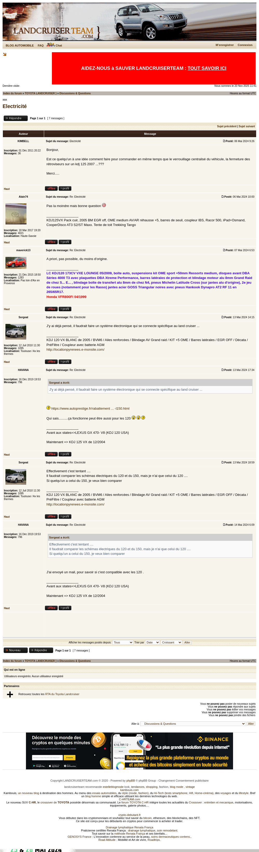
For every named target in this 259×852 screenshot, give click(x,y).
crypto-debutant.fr (129, 814)
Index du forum (12, 93)
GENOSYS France (79, 836)
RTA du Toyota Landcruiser (62, 694)
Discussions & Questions (75, 93)
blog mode (176, 786)
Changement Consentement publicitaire (184, 780)
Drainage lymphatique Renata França (129, 827)
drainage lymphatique (141, 830)
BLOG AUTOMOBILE (20, 45)
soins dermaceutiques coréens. (170, 836)
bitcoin (148, 818)
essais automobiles (104, 793)
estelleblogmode (113, 786)
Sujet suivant (247, 126)
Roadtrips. (154, 839)
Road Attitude (106, 839)
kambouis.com (129, 789)
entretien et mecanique (218, 802)
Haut (7, 189)
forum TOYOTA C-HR (135, 802)
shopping (152, 786)
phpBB (130, 780)
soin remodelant (167, 830)
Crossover (195, 802)
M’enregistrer (225, 44)
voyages (225, 793)
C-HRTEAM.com (129, 799)
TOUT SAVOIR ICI (207, 68)
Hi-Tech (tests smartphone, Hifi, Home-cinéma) (184, 793)
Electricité (15, 106)
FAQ (41, 45)
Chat (54, 45)
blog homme (93, 796)
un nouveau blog (28, 793)
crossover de (54, 802)
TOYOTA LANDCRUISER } (41, 93)
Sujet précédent (227, 126)
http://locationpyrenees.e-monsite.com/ (75, 349)
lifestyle (244, 793)
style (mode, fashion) (135, 793)
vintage (190, 786)
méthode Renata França (129, 833)
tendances (137, 786)
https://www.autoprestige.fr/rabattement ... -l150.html (90, 408)
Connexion (245, 44)
